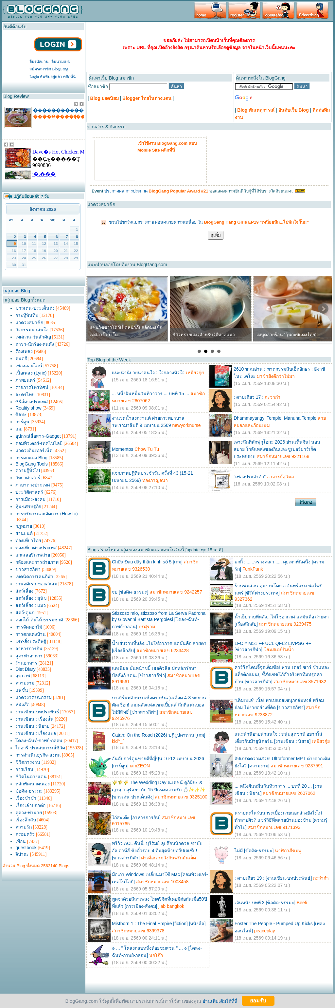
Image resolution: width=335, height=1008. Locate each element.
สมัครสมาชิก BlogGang (48, 69)
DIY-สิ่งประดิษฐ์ (30, 641)
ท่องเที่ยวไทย (28, 540)
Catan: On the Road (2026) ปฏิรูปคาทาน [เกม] (158, 735)
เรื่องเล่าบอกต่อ (30, 805)
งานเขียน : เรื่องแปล (35, 733)
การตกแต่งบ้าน (30, 634)
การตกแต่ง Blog (31, 457)
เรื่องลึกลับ (25, 819)
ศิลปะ (21, 414)
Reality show (28, 408)
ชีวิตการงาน (27, 762)
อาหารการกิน (29, 648)
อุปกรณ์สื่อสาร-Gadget (38, 436)
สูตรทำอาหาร (29, 655)
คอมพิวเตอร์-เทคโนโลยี (38, 443)
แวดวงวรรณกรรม (33, 697)
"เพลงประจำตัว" (250, 476)
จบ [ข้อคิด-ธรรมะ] (130, 592)
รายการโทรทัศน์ (31, 387)
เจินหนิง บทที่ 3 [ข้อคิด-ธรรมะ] (265, 902)
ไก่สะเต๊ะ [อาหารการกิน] (136, 817)
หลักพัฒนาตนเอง (32, 783)
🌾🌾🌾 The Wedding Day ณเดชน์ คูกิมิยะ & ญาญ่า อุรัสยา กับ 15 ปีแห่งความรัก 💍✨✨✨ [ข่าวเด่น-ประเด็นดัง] (158, 789)
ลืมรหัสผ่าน (38, 61)
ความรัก (23, 827)
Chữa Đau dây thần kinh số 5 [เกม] (147, 561)
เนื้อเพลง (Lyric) (30, 373)
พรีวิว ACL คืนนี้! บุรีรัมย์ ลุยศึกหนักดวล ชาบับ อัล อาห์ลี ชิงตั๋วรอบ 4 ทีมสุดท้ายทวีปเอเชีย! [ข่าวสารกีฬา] (157, 850)
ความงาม (24, 683)
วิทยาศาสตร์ (27, 477)
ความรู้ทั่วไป (27, 470)
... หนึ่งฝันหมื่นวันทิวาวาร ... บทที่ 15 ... (150, 393)
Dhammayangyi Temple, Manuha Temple (275, 418)
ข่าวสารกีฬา (28, 569)
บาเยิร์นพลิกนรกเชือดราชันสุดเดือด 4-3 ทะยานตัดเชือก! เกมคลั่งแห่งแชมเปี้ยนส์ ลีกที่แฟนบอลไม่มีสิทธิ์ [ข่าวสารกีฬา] (159, 705)
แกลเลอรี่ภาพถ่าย (32, 555)
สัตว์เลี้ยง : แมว (30, 605)
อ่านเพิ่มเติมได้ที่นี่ (220, 1000)
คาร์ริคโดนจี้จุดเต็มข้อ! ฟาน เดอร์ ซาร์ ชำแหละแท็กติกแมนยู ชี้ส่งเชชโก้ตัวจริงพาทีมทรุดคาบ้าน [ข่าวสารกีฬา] (282, 674)
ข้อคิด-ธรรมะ (29, 791)
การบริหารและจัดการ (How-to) (46, 513)
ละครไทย (24, 394)
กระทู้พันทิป (26, 315)
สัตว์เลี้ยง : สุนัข (31, 598)
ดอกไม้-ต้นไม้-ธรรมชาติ (39, 619)
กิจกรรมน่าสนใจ (31, 329)
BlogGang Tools (31, 464)
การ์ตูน (22, 421)
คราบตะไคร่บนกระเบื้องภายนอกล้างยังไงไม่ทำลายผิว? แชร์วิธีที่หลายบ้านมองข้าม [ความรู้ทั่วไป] (281, 820)
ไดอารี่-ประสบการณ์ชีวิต (40, 747)
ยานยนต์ (24, 533)
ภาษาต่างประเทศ (32, 484)
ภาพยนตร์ (25, 380)
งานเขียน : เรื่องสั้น (34, 719)
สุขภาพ (22, 675)
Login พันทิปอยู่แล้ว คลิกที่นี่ (52, 76)
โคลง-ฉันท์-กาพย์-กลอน (38, 740)
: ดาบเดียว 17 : (248, 397)
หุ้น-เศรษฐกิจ (28, 506)
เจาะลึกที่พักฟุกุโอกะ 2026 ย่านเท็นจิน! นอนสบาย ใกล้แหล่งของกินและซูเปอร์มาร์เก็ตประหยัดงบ (277, 449)
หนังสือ (22, 704)
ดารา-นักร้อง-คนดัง (34, 344)
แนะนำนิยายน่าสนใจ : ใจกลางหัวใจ (148, 372)
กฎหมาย (23, 526)
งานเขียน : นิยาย (32, 726)
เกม (19, 428)
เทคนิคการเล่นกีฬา (34, 576)
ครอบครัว (25, 834)
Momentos (122, 449)
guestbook (26, 847)
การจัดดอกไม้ (28, 627)
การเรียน (24, 769)
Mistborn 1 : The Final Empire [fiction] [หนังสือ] (158, 923)
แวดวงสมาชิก (29, 322)
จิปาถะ (22, 854)
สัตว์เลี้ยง (24, 591)
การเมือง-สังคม (30, 499)
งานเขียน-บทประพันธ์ (37, 711)
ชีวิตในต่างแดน (31, 776)
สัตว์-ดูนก (24, 612)
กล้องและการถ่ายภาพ (37, 562)
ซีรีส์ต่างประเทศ (31, 401)
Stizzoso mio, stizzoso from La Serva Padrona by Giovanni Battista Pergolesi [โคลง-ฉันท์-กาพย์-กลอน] (158, 620)
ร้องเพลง (24, 351)
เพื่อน (20, 841)
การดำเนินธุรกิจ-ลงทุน (38, 755)
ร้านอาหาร (26, 663)
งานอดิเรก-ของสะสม (36, 583)
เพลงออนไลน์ (28, 365)
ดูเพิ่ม (215, 235)
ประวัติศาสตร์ (29, 492)
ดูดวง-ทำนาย (28, 812)
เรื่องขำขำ (25, 798)
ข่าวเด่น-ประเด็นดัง (35, 308)
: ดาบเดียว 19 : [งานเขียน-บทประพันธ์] (273, 878)
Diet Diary (25, 669)
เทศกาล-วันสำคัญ (33, 336)
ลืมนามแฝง (61, 61)
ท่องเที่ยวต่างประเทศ (36, 547)
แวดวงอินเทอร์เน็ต (33, 450)
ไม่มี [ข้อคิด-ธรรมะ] (254, 850)
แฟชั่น (21, 690)
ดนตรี (21, 358)
